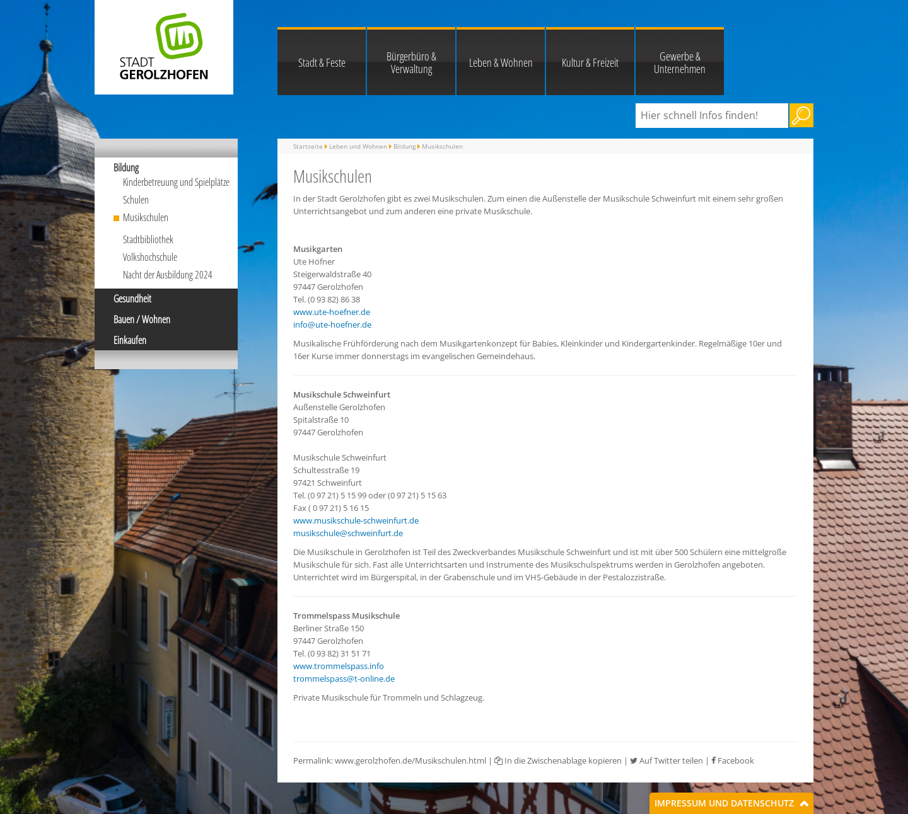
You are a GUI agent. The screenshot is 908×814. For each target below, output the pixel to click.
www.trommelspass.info (338, 666)
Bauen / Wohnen (142, 319)
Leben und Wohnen (358, 146)
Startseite (308, 146)
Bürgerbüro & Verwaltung (411, 62)
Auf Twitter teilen (666, 760)
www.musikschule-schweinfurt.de (356, 520)
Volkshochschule (150, 257)
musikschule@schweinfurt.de (348, 533)
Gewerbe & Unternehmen (680, 62)
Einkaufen (130, 340)
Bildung (126, 168)
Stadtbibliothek (148, 239)
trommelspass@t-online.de (344, 678)
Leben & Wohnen (501, 62)
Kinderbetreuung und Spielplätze (176, 182)
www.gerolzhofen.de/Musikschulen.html (410, 760)
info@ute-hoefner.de (332, 324)
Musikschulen (145, 217)
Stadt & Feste (322, 62)
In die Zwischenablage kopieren (558, 760)
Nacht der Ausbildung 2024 (167, 275)
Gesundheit (132, 299)
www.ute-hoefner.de (331, 312)
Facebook (732, 760)
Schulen (136, 200)
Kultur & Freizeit (590, 62)
